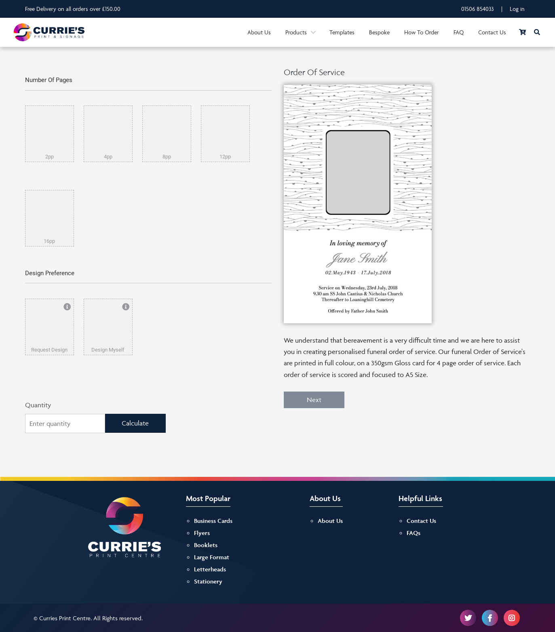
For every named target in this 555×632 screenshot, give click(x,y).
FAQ (459, 32)
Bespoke (379, 32)
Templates (342, 32)
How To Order (421, 32)
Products (296, 32)
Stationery (208, 581)
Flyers (202, 533)
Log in (517, 8)
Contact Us (492, 32)
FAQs (413, 533)
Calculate (135, 423)
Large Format (211, 557)
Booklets (205, 545)
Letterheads (210, 569)
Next (314, 400)
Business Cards (213, 521)
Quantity (38, 405)
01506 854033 (477, 8)
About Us (259, 32)
